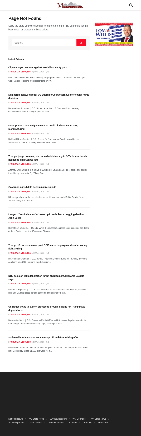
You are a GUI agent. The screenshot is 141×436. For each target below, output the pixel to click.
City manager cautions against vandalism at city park (37, 67)
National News (15, 419)
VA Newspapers (16, 422)
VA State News (98, 419)
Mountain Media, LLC (21, 72)
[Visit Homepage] (70, 5)
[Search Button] (131, 5)
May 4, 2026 (38, 72)
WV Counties (79, 419)
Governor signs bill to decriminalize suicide (32, 187)
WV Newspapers (58, 419)
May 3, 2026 (38, 253)
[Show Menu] (10, 5)
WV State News (36, 419)
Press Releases (56, 422)
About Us (87, 422)
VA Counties (36, 422)
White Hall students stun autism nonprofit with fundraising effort (43, 337)
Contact (73, 422)
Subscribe (103, 422)
